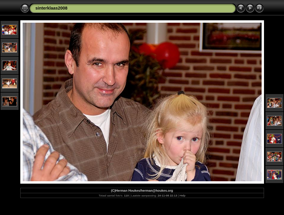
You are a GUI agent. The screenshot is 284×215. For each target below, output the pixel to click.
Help (182, 195)
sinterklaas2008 (51, 8)
